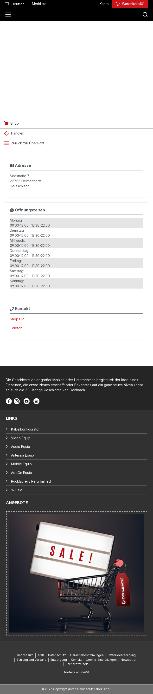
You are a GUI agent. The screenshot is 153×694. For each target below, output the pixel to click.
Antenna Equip (22, 455)
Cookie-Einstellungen (101, 659)
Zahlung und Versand (31, 659)
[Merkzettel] (39, 3)
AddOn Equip (21, 473)
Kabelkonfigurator (25, 429)
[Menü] (9, 15)
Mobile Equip (21, 464)
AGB (41, 655)
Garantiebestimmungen (87, 655)
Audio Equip (20, 447)
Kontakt (76, 659)
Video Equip (21, 438)
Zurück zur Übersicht (27, 143)
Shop (14, 123)
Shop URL (18, 319)
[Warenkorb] (133, 3)
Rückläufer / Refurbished (31, 481)
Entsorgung (59, 659)
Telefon (16, 328)
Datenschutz (57, 655)
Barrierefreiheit (77, 664)
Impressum (25, 655)
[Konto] (104, 3)
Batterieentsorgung (122, 655)
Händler (17, 133)
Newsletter (129, 659)
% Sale (16, 490)
